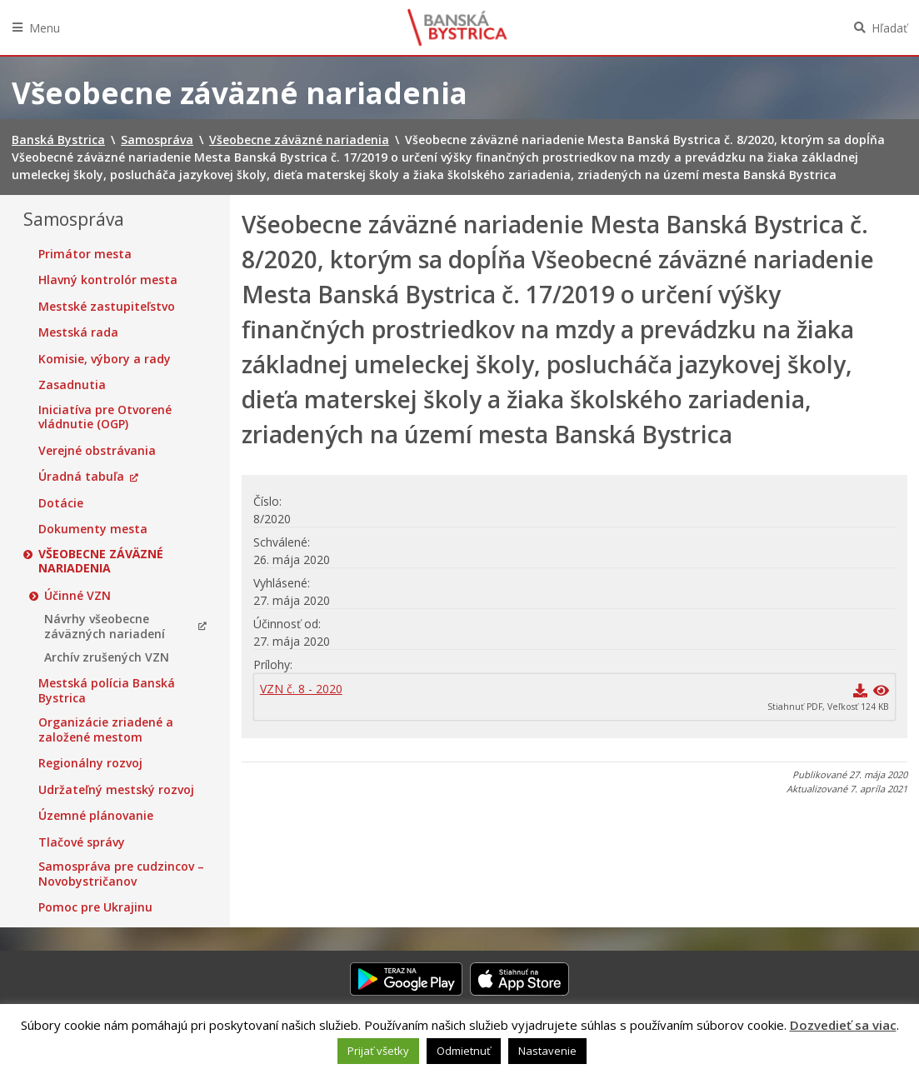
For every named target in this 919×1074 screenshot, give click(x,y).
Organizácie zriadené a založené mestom (105, 729)
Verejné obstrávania (97, 450)
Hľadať (889, 28)
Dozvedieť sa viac (843, 1025)
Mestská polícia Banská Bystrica (106, 690)
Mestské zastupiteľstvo (106, 306)
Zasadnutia (72, 384)
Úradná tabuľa (81, 476)
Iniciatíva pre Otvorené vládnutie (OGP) (105, 417)
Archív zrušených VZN (106, 657)
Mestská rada (78, 332)
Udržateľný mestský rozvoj (116, 789)
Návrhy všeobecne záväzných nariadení (104, 626)
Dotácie (60, 503)
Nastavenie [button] (547, 1050)
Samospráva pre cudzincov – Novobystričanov (121, 873)
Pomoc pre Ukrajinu (95, 907)
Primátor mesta (85, 254)
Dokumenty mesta (92, 529)
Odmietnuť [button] (464, 1050)
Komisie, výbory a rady (104, 359)
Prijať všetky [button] (378, 1050)
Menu (44, 28)
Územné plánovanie (95, 815)
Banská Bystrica (457, 27)
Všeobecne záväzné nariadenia (100, 561)
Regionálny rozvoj (90, 763)
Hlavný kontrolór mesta (107, 279)
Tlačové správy (81, 842)
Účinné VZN (77, 595)
